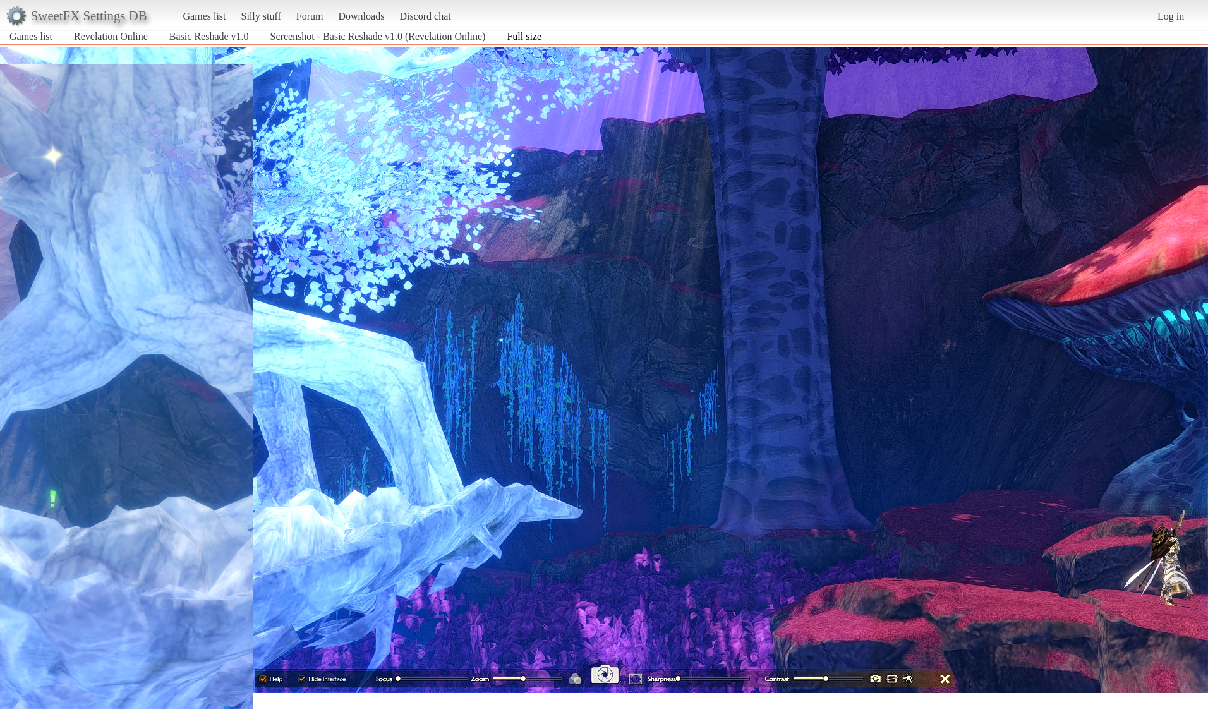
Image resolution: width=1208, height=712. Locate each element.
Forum (309, 16)
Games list (204, 16)
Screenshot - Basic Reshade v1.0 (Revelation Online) (378, 36)
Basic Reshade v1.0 (209, 36)
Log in (1170, 16)
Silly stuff (261, 16)
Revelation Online (111, 36)
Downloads (361, 16)
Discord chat (424, 16)
